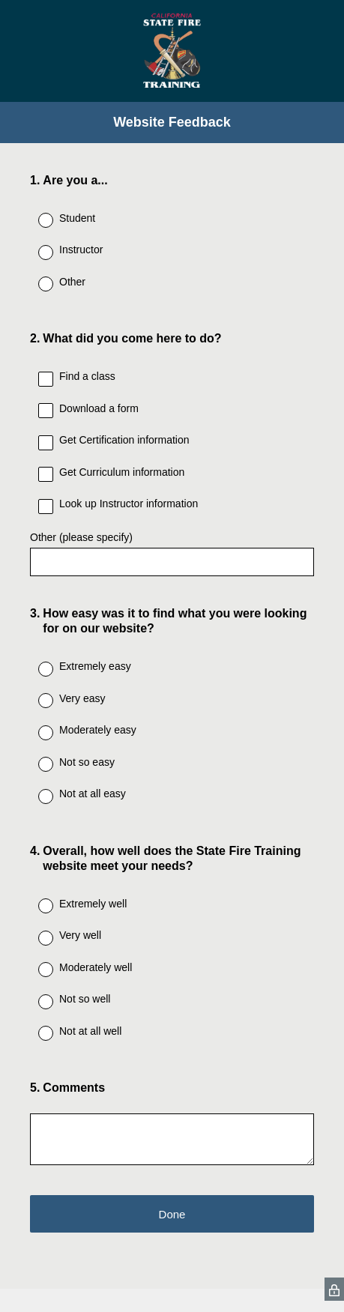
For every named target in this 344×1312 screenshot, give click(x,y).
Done (172, 1214)
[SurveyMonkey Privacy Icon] (334, 1289)
